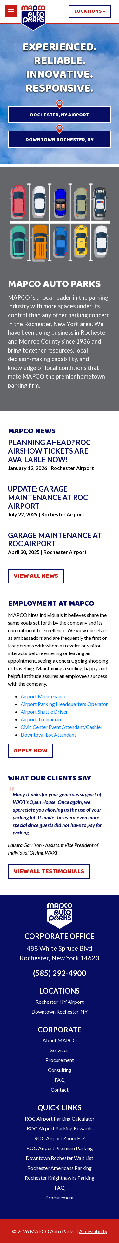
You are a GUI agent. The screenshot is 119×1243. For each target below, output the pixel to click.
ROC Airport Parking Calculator (60, 1118)
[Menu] (11, 11)
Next (116, 821)
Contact (60, 1089)
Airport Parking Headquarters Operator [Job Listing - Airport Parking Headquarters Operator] (64, 704)
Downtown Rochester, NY (59, 140)
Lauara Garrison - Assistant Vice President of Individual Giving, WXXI (59, 820)
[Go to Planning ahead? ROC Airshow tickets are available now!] (59, 451)
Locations (88, 11)
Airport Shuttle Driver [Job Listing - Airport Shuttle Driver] (44, 712)
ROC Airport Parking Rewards (60, 1128)
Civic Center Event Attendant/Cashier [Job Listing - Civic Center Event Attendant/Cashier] (61, 727)
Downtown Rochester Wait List (59, 1158)
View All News (36, 576)
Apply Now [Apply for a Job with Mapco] (30, 751)
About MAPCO (60, 1040)
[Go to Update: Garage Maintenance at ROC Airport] (59, 498)
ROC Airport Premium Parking (59, 1148)
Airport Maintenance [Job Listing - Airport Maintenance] (43, 696)
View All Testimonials (49, 871)
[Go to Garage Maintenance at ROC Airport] (59, 539)
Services (59, 1050)
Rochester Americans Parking (59, 1168)
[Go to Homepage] (59, 917)
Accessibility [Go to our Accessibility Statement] (93, 1231)
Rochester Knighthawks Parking (60, 1178)
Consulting (59, 1070)
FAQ (60, 1080)
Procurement (59, 1060)
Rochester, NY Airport (59, 115)
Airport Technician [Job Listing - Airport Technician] (41, 719)
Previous (3, 821)
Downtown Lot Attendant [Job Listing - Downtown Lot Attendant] (48, 734)
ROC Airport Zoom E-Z (59, 1138)
